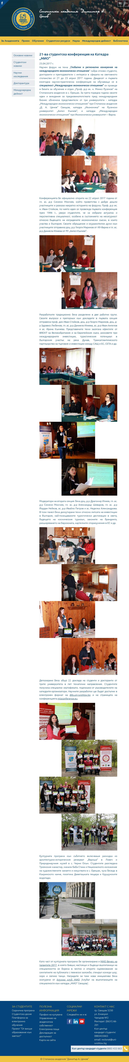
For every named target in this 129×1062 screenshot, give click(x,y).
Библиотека (120, 40)
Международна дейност (96, 40)
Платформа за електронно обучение (20, 1021)
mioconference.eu (67, 698)
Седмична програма (23, 1010)
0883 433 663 (97, 1048)
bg (120, 3)
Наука (76, 40)
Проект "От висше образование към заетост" (22, 1032)
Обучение (38, 40)
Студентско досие (22, 1014)
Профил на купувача (50, 1014)
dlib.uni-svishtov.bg (80, 695)
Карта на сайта (47, 1040)
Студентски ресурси (58, 40)
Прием (26, 40)
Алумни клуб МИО (68, 979)
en (126, 3)
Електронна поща (49, 1029)
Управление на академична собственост (47, 1022)
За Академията (10, 40)
